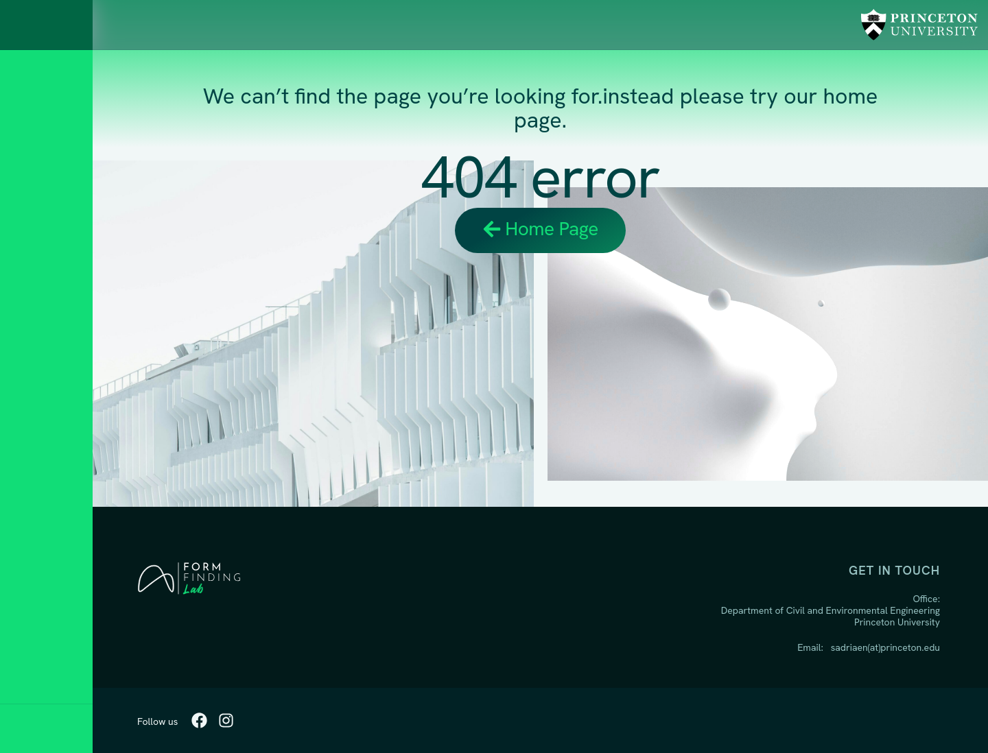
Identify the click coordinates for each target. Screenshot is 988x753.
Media (34, 490)
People (39, 377)
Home (33, 264)
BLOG (32, 452)
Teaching (45, 339)
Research (47, 301)
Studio (37, 414)
